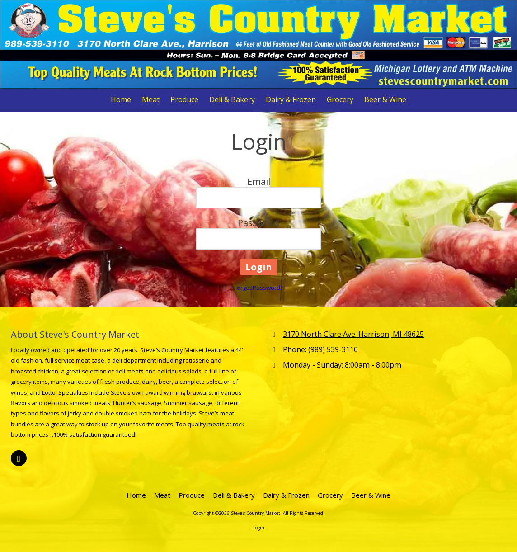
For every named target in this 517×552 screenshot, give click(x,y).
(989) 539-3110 (333, 349)
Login (258, 527)
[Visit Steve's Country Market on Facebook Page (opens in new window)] (19, 458)
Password (258, 223)
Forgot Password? (258, 287)
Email (258, 181)
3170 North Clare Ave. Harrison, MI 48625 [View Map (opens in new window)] (353, 334)
